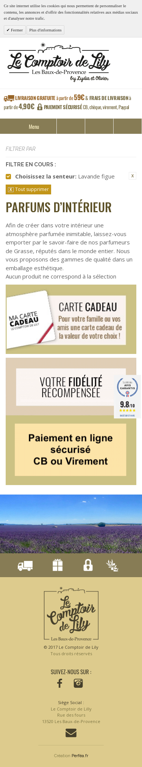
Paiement (85, 566)
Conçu (110, 566)
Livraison (25, 566)
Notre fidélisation (55, 566)
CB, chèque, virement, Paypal (86, 107)
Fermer (16, 30)
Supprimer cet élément (132, 176)
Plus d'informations (45, 30)
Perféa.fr (80, 755)
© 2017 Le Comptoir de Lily (71, 650)
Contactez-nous (71, 732)
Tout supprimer (32, 189)
